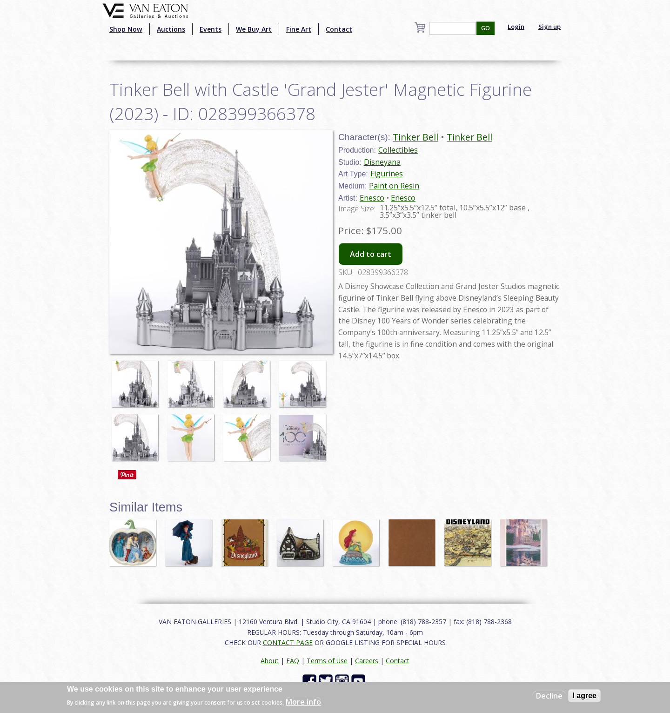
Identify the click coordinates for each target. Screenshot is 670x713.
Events (210, 29)
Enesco (372, 198)
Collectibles (398, 150)
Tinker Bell (415, 137)
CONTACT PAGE (288, 642)
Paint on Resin (394, 186)
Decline (549, 696)
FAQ (292, 660)
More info (303, 702)
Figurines (386, 173)
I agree (584, 696)
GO (485, 28)
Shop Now (125, 29)
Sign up (549, 26)
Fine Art (298, 29)
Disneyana (382, 162)
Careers (366, 660)
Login (516, 26)
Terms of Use (327, 660)
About (270, 660)
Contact (339, 29)
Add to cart (370, 254)
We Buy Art (254, 29)
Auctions (171, 29)
